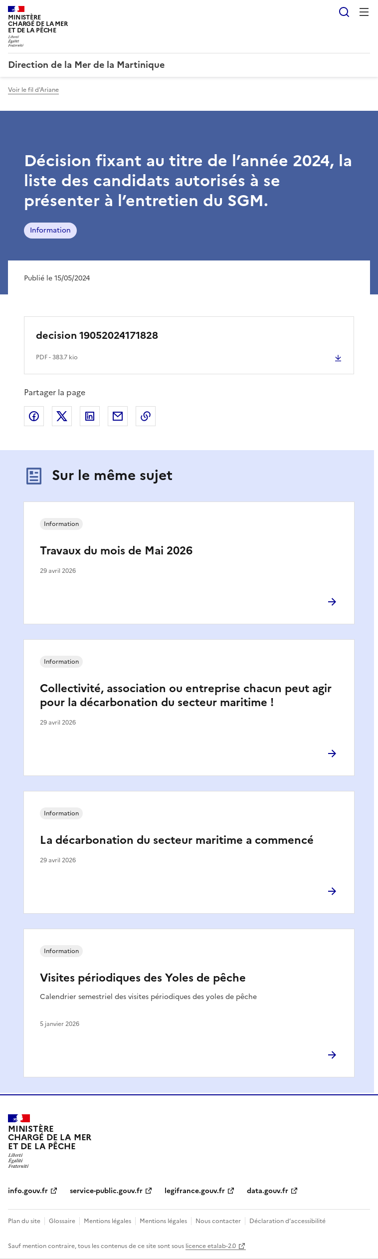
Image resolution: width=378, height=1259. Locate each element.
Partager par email (118, 416)
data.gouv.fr (267, 1191)
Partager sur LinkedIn (90, 416)
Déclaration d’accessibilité (287, 1221)
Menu (364, 12)
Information (50, 230)
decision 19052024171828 (97, 335)
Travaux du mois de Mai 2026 (116, 550)
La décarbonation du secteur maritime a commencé (177, 840)
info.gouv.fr (28, 1191)
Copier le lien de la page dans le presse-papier (146, 416)
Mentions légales (107, 1221)
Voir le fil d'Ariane (33, 89)
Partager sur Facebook (34, 416)
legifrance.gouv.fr (195, 1191)
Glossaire (62, 1221)
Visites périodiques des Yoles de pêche (143, 978)
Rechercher (344, 12)
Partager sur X (62, 416)
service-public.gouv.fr (106, 1191)
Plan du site (24, 1221)
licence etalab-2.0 (211, 1246)
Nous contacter (218, 1221)
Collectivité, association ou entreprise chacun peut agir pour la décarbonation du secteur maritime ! (186, 695)
